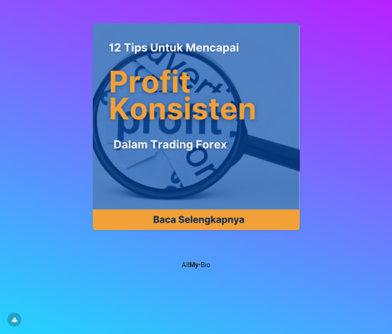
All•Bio (196, 265)
